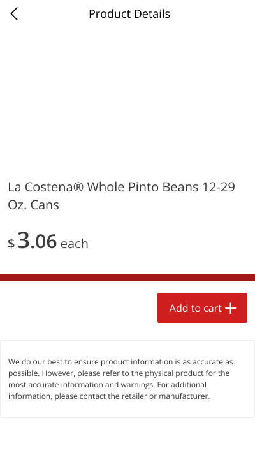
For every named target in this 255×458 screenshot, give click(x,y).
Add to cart (196, 308)
